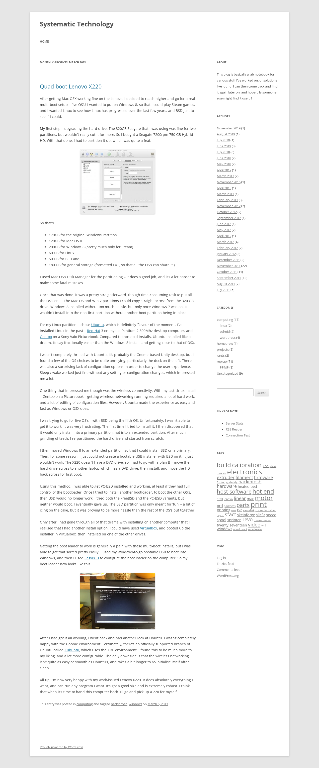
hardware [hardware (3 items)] (227, 486)
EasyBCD (91, 558)
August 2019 (226, 134)
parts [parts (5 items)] (243, 505)
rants (221, 355)
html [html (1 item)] (220, 499)
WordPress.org (228, 575)
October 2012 (227, 212)
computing (85, 704)
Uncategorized (227, 373)
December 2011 (228, 259)
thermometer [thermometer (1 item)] (262, 520)
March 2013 (225, 194)
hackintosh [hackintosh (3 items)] (250, 482)
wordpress (228, 337)
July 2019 (223, 140)
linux (223, 325)
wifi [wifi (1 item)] (263, 525)
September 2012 (229, 218)
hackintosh (119, 704)
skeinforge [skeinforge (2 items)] (246, 514)
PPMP (224, 367)
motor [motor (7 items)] (264, 497)
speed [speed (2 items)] (271, 514)
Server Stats (234, 423)
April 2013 (224, 188)
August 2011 (226, 283)
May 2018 (224, 164)
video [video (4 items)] (254, 524)
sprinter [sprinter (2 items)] (234, 519)
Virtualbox (148, 528)
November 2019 (228, 128)
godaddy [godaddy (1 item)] (232, 482)
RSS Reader (234, 429)
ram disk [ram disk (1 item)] (248, 510)
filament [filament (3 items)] (244, 477)
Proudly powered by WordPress (61, 747)
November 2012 (228, 206)
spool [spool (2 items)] (221, 519)
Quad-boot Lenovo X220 (71, 86)
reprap (222, 361)
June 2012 (224, 224)
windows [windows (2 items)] (224, 528)
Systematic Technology (77, 23)
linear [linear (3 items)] (240, 498)
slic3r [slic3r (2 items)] (260, 514)
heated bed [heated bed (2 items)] (247, 486)
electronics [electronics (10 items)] (244, 471)
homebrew (225, 343)
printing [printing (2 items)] (223, 509)
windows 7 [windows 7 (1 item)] (240, 529)
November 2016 (228, 182)
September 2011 (229, 277)
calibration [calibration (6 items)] (247, 465)
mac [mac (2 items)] (250, 498)
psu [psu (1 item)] (233, 510)
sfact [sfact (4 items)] (230, 514)
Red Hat (93, 330)
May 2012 (224, 230)
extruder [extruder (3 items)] (226, 477)
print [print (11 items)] (258, 504)
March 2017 (225, 176)
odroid (225, 331)
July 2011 (223, 289)
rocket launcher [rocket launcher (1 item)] (265, 510)
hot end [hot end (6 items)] (263, 491)
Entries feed (225, 563)
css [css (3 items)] (266, 465)
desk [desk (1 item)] (273, 466)
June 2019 (224, 146)
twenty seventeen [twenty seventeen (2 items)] (232, 524)
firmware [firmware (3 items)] (263, 477)
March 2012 (225, 242)
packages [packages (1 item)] (230, 506)
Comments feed (228, 569)
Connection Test (238, 435)
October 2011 (227, 271)
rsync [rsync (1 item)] (220, 515)
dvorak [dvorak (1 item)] (221, 473)
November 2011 (228, 265)
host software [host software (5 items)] (234, 491)
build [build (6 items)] (224, 465)
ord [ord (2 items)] (220, 505)
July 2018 (223, 152)
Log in (221, 557)
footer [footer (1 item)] (221, 482)
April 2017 (224, 170)
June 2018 (224, 158)
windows (135, 704)
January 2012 (226, 254)
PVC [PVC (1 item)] (239, 510)
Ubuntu (97, 324)
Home (44, 41)
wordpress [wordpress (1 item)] (255, 529)
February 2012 (227, 248)
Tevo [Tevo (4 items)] (247, 519)
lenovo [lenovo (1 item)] (228, 499)
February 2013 (227, 200)
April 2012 (224, 236)
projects (223, 349)
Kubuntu (72, 650)
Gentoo (46, 336)
